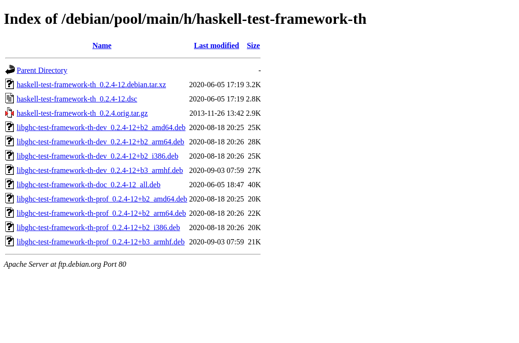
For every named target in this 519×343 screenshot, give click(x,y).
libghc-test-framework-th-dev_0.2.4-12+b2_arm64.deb (100, 142)
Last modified (216, 45)
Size (253, 45)
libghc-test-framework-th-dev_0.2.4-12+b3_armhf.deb (100, 170)
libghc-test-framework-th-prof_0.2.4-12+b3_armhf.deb (100, 242)
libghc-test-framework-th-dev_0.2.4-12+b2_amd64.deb (101, 127)
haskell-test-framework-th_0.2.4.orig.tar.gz (82, 113)
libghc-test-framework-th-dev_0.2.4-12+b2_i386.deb (97, 156)
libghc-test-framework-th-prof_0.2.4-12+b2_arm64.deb (101, 213)
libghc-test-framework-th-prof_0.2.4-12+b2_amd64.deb (102, 199)
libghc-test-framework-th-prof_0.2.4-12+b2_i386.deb (98, 227)
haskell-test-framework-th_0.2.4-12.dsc (77, 99)
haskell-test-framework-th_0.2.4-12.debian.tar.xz (91, 85)
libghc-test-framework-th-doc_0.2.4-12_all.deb (89, 185)
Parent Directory (42, 70)
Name (102, 45)
